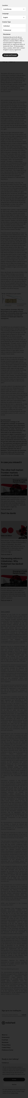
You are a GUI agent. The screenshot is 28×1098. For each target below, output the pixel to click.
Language (5, 13)
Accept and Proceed (10, 55)
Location (5, 5)
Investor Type (6, 22)
